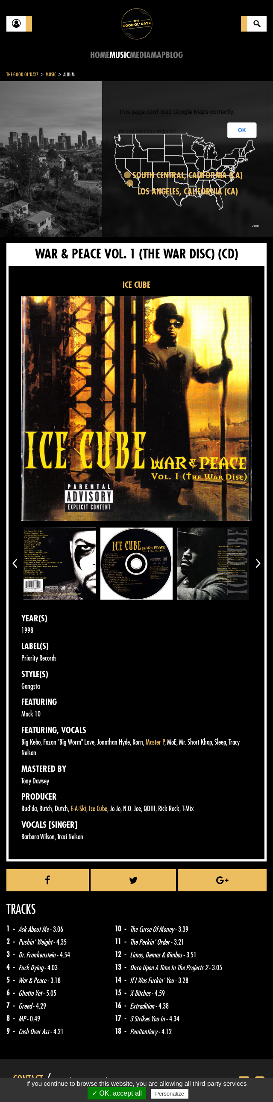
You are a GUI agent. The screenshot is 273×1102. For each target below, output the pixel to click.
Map (158, 55)
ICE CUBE (136, 285)
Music (119, 55)
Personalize (169, 1093)
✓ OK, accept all (117, 1093)
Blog (174, 55)
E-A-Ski (78, 808)
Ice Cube (98, 808)
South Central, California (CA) (187, 175)
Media (140, 55)
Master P (155, 742)
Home (99, 55)
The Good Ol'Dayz (22, 74)
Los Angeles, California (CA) (188, 191)
